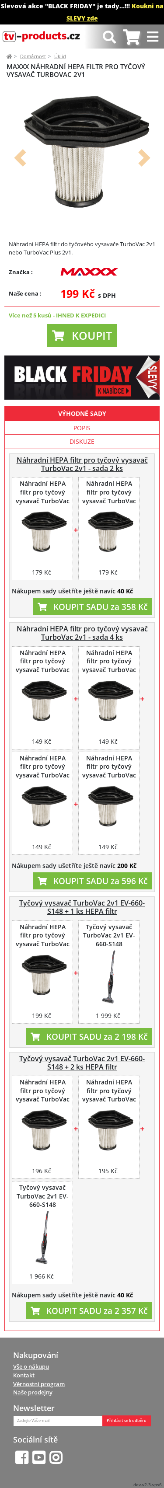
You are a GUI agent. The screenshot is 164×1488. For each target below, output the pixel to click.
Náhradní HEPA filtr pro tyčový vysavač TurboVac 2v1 (43, 496)
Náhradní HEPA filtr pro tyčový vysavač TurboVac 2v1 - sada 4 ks (82, 633)
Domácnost (33, 56)
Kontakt (24, 1375)
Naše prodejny (32, 1392)
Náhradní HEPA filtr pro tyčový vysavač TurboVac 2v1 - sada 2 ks (82, 464)
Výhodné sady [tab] (82, 413)
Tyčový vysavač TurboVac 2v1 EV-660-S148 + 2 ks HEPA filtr (82, 1063)
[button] (19, 158)
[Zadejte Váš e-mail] (58, 1420)
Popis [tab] (82, 428)
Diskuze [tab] (82, 441)
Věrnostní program (39, 1384)
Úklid (60, 56)
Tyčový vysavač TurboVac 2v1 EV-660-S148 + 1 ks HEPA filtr (82, 907)
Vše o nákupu (31, 1366)
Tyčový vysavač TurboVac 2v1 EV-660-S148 (109, 935)
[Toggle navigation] (153, 36)
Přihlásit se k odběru (127, 1420)
